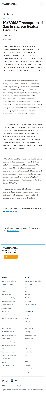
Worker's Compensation (10, 318)
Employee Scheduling (9, 281)
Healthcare (28, 284)
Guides (27, 318)
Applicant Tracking (8, 365)
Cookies (27, 365)
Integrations (29, 328)
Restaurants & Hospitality (33, 281)
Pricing (27, 315)
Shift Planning (6, 328)
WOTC (4, 362)
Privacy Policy (29, 369)
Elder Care (28, 298)
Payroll (4, 291)
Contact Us (28, 352)
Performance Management (10, 342)
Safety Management (8, 315)
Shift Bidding (6, 311)
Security (27, 332)
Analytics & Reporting (9, 355)
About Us (28, 348)
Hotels (27, 288)
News (26, 355)
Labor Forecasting (8, 288)
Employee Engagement (9, 345)
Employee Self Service (9, 335)
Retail (26, 291)
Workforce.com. (13, 231)
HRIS (3, 348)
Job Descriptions (30, 335)
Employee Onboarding (9, 301)
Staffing (27, 294)
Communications (7, 305)
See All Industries (30, 305)
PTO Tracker (6, 359)
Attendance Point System (10, 298)
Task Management (8, 352)
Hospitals (28, 301)
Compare (28, 325)
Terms (27, 372)
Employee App (6, 294)
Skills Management (8, 332)
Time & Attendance (8, 284)
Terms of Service (39, 389)
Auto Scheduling (7, 308)
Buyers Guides (29, 338)
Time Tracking (6, 338)
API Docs (27, 321)
